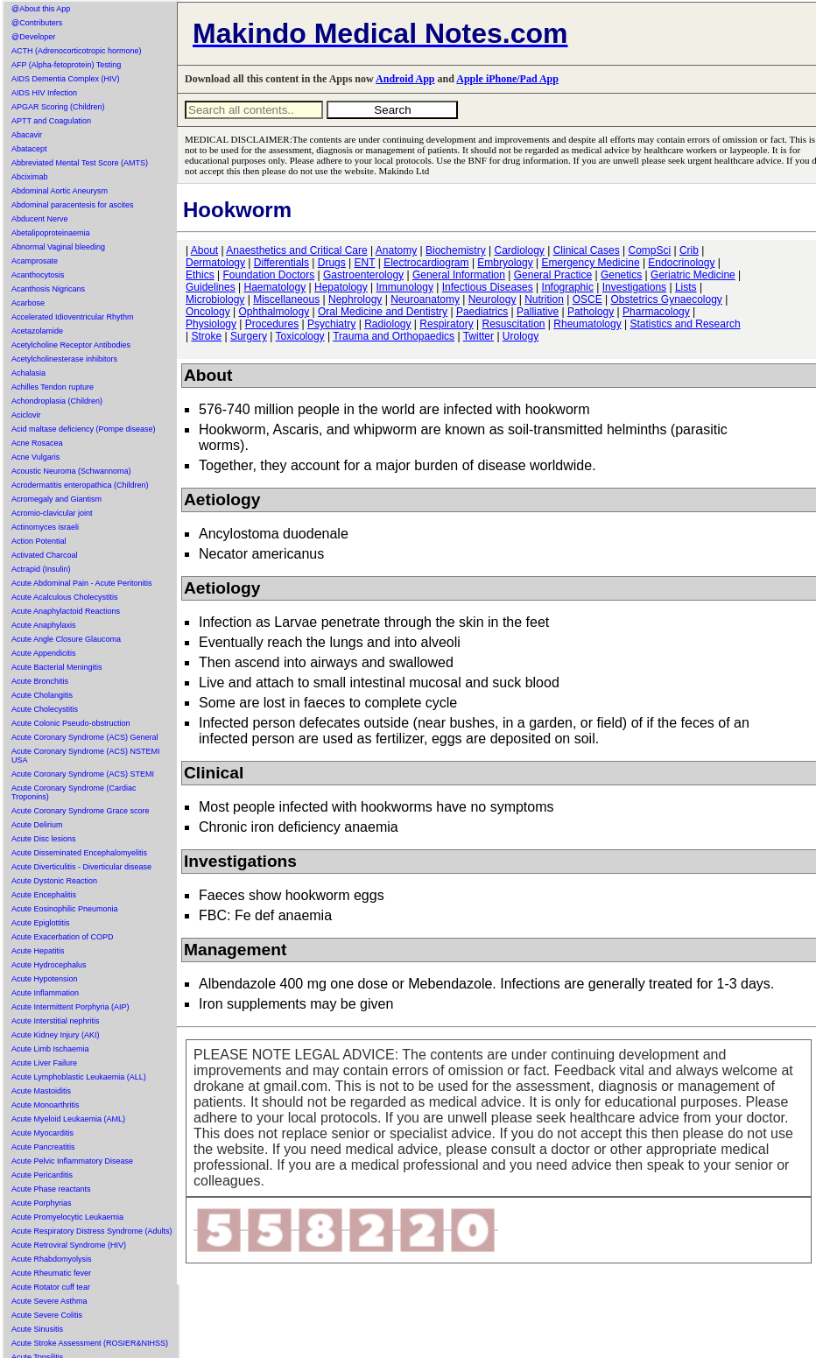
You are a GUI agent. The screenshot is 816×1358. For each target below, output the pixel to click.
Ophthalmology (274, 312)
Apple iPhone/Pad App (507, 79)
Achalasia (28, 373)
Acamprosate (34, 261)
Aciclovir (26, 415)
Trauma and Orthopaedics (393, 336)
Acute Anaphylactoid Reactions (65, 611)
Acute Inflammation (45, 993)
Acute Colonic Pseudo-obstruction (70, 723)
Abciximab (29, 176)
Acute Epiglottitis (40, 922)
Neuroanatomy (425, 299)
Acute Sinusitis (37, 1329)
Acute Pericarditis (42, 1175)
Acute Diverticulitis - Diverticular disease (81, 866)
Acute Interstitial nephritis (55, 1021)
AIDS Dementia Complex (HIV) (65, 78)
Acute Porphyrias (41, 1203)
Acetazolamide (37, 331)
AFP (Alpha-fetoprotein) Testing (66, 64)
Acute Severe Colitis (46, 1315)
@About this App (40, 8)
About (204, 250)
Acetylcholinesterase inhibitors (64, 359)
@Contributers (36, 22)
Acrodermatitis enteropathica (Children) (80, 485)
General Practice (553, 275)
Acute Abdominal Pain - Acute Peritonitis (81, 583)
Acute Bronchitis (39, 681)
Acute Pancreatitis (43, 1147)
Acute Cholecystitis (44, 709)
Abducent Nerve (39, 219)
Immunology (404, 287)
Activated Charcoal (44, 555)
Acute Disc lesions (43, 838)
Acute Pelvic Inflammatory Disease (72, 1161)
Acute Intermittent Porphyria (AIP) (70, 1007)
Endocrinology (681, 263)
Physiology (211, 324)
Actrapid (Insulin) (41, 569)
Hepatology (341, 287)
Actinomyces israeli (45, 527)
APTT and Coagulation (51, 120)
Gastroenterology (363, 275)
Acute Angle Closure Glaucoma (66, 639)
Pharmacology (656, 312)
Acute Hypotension (44, 979)
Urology (520, 336)
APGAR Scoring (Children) (58, 106)
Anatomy (396, 250)
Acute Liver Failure (44, 1063)
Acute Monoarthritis (45, 1105)
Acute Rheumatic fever (51, 1273)
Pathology (590, 312)
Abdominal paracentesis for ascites (72, 205)
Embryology (504, 263)
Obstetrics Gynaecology (665, 299)
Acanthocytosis (38, 275)
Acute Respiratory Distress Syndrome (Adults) (91, 1231)
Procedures (272, 324)
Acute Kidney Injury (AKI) (55, 1035)
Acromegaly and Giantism (56, 499)
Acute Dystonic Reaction (54, 880)
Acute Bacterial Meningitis (56, 667)
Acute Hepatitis (38, 950)
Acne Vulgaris (35, 457)
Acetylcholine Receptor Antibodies (70, 345)
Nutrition (544, 299)
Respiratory (446, 324)
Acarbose (28, 303)
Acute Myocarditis (42, 1133)
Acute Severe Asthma (49, 1301)
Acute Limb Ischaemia (50, 1049)
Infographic (568, 287)
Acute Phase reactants (51, 1189)
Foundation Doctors (268, 275)
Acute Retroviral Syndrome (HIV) (68, 1245)
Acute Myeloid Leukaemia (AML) (68, 1119)
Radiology (387, 324)
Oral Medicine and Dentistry (382, 312)
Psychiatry (331, 324)
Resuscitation (513, 324)
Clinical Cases (586, 250)
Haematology (275, 287)
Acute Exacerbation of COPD (62, 936)
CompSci (649, 250)
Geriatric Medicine (693, 275)
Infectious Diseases (487, 287)
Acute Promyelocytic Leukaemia (67, 1217)
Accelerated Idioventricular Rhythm (72, 317)
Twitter (478, 336)
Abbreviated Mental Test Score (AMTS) (79, 162)
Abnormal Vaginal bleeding (58, 247)
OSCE (587, 299)
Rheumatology (587, 324)
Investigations (634, 287)
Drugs (332, 263)
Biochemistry (456, 250)
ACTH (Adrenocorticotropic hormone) (76, 50)
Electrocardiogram (425, 263)
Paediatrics (482, 312)
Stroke (206, 336)
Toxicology (300, 336)
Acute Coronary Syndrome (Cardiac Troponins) (74, 792)
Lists (686, 287)
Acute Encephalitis (43, 894)
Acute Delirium (37, 824)
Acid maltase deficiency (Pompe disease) (83, 429)
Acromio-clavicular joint (52, 513)
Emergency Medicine (591, 263)
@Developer (33, 36)
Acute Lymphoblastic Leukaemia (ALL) (78, 1077)
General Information (458, 275)
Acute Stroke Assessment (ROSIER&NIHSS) (89, 1343)
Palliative (538, 312)
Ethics (200, 275)
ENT (365, 263)
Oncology (208, 312)
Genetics (621, 275)
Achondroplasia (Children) (56, 401)
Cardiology (519, 250)
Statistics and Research (685, 324)
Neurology (492, 299)
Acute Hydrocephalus (49, 964)
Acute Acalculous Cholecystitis (64, 597)
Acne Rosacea (37, 443)
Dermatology (215, 263)
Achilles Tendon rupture (52, 387)
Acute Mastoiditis (41, 1091)
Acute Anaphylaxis (43, 625)
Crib (689, 250)
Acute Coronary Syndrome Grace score (80, 810)
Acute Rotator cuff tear (50, 1287)
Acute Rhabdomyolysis (51, 1259)
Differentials (281, 263)
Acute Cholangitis (42, 695)
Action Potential (39, 541)
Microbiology (215, 299)
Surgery (248, 336)
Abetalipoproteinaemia (50, 233)
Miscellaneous (286, 299)
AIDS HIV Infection (44, 92)
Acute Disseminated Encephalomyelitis (79, 852)
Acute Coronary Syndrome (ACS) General (84, 737)
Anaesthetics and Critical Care (296, 250)
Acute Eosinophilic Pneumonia (64, 908)
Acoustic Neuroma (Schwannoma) (71, 471)
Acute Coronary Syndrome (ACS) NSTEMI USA (85, 755)
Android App (405, 79)
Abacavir (26, 134)
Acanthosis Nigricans (48, 289)
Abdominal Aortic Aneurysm (59, 190)
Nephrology (355, 299)
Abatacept (29, 148)
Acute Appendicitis (43, 653)
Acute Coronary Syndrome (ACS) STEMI (82, 774)
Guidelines (211, 287)
